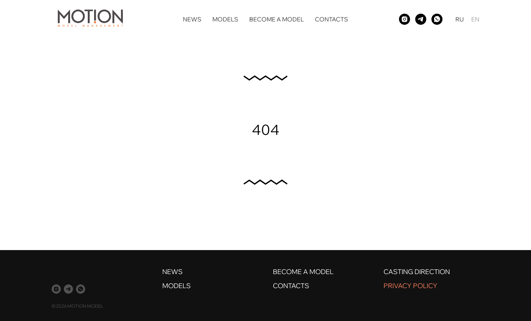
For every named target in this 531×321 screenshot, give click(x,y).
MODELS (225, 19)
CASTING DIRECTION (417, 271)
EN (475, 19)
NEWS (192, 19)
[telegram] (420, 19)
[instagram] (404, 19)
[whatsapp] (436, 19)
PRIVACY (398, 285)
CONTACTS (331, 19)
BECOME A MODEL (276, 19)
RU (459, 19)
